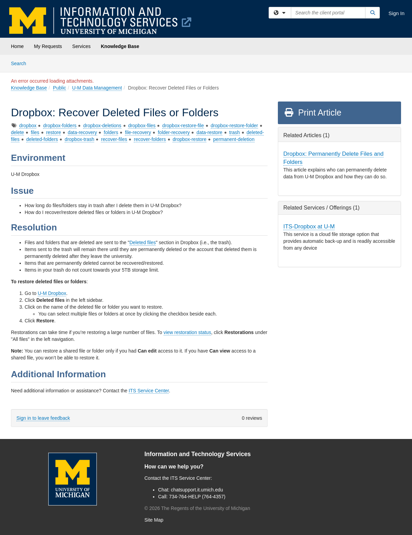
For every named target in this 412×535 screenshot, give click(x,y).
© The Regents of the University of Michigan (197, 508)
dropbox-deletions (102, 125)
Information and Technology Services (197, 454)
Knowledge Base (120, 46)
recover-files (114, 139)
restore (53, 132)
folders (111, 132)
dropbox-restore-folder (234, 125)
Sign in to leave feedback (43, 418)
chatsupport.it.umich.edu (197, 489)
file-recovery (138, 132)
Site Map (153, 520)
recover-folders (150, 139)
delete (17, 132)
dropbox (28, 125)
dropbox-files (141, 125)
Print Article (313, 112)
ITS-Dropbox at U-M (309, 226)
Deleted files (142, 242)
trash (234, 132)
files (35, 132)
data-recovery (82, 132)
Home (17, 46)
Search (21, 63)
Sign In (396, 13)
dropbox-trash (79, 139)
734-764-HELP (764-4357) (197, 496)
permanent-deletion (234, 139)
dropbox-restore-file (183, 125)
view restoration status (187, 332)
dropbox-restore (189, 139)
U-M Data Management (97, 88)
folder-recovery (174, 132)
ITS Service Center (149, 390)
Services (81, 46)
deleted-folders (42, 139)
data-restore (209, 132)
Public (59, 88)
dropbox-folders (59, 125)
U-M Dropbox (52, 293)
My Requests (48, 46)
